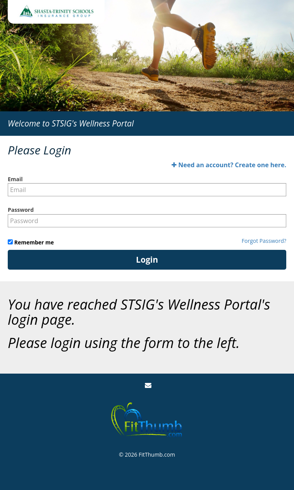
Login (147, 259)
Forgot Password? (264, 240)
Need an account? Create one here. (229, 165)
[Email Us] (148, 385)
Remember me (33, 242)
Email (15, 179)
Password (21, 209)
